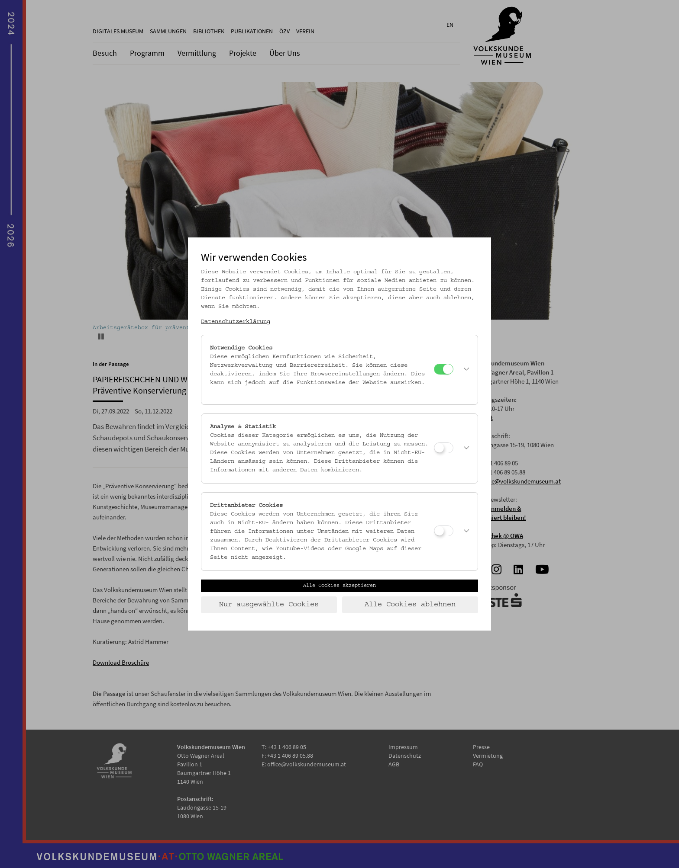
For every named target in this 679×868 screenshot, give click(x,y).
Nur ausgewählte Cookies (269, 605)
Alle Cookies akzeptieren (339, 585)
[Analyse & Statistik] (443, 447)
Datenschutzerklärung (235, 321)
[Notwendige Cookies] (443, 369)
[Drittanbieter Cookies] (443, 530)
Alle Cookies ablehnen (410, 605)
